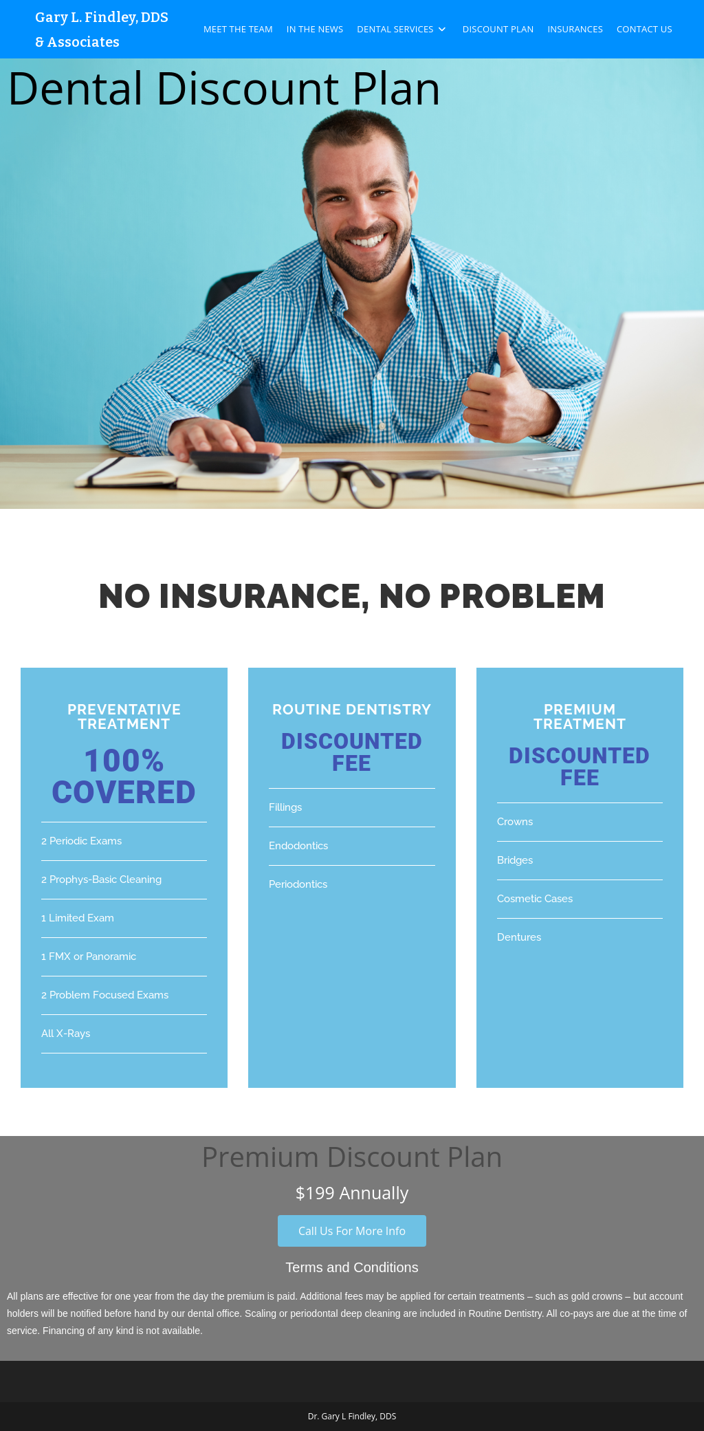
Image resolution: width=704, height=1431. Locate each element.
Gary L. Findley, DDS (101, 17)
